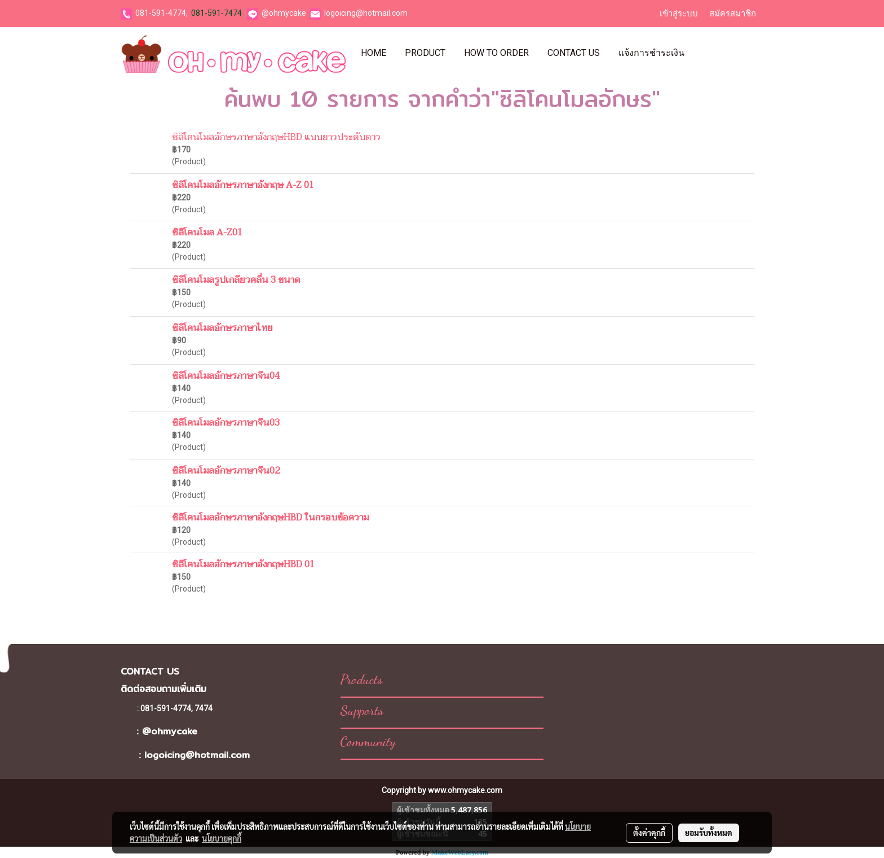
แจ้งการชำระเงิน (651, 52)
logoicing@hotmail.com (366, 12)
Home (373, 52)
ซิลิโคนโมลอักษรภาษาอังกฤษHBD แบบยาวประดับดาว (276, 137)
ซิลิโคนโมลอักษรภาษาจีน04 (226, 376)
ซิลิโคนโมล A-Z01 (207, 232)
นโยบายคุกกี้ (221, 838)
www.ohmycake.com (465, 790)
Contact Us (573, 52)
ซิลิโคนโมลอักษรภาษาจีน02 (226, 471)
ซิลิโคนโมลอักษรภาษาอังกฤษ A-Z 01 (243, 185)
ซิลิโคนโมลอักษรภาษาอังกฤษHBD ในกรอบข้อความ (270, 518)
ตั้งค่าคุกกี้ (649, 833)
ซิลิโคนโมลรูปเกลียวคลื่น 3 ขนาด (236, 280)
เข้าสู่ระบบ (679, 13)
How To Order (496, 52)
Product (425, 52)
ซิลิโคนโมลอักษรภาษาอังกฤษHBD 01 (243, 564)
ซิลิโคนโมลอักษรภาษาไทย (222, 328)
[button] (703, 53)
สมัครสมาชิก (732, 13)
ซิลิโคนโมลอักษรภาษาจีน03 (226, 423)
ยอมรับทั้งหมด (708, 833)
